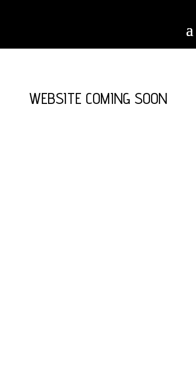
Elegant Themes (96, 185)
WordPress (98, 196)
